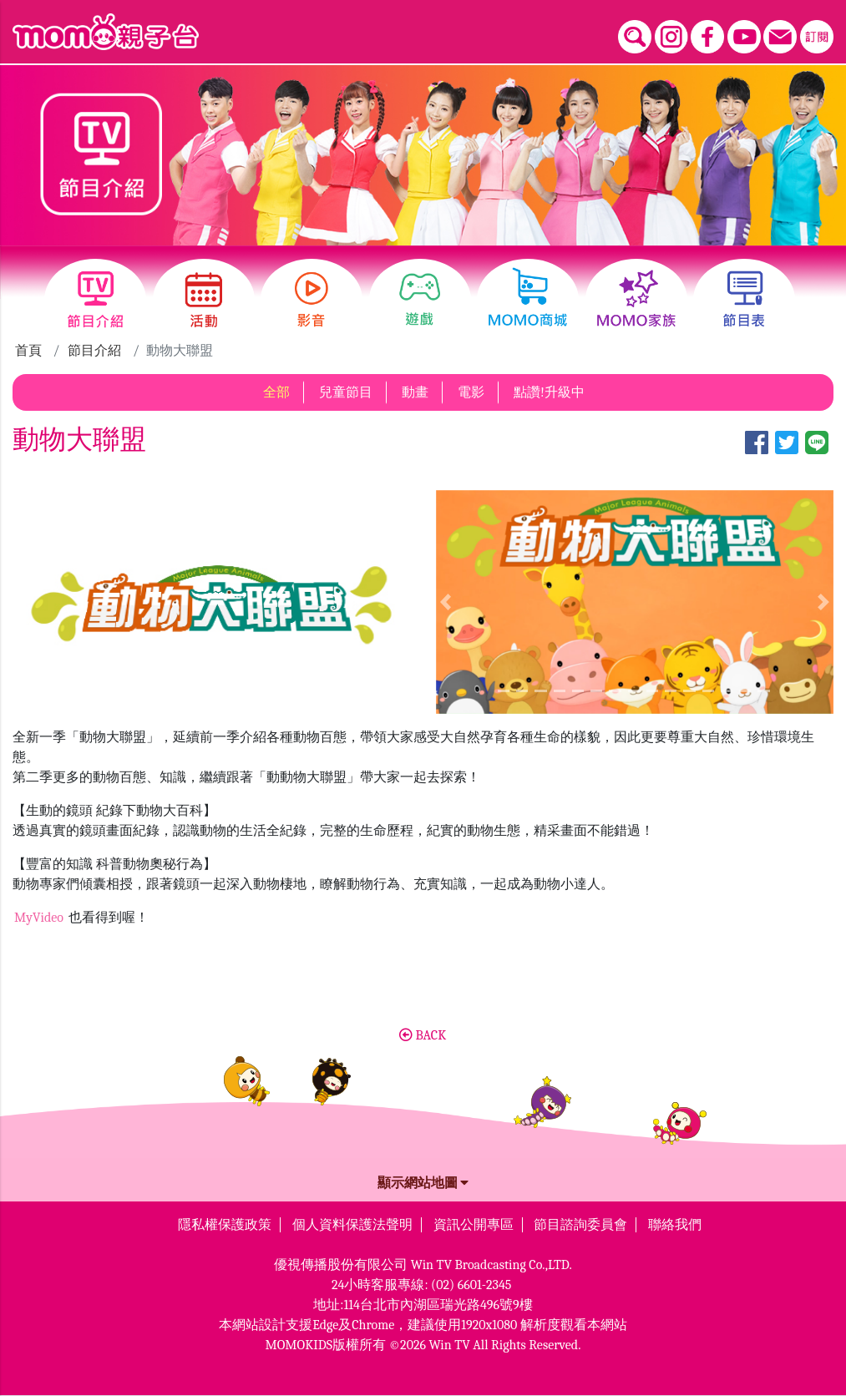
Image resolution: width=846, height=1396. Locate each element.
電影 (471, 392)
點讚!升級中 (549, 392)
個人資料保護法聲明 (352, 1224)
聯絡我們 (675, 1224)
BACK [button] (422, 1035)
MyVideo (40, 917)
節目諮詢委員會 (580, 1224)
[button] (446, 602)
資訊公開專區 (473, 1224)
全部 (276, 392)
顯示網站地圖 (423, 1183)
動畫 (415, 392)
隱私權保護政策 (224, 1224)
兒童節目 (345, 392)
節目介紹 (94, 350)
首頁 (28, 350)
